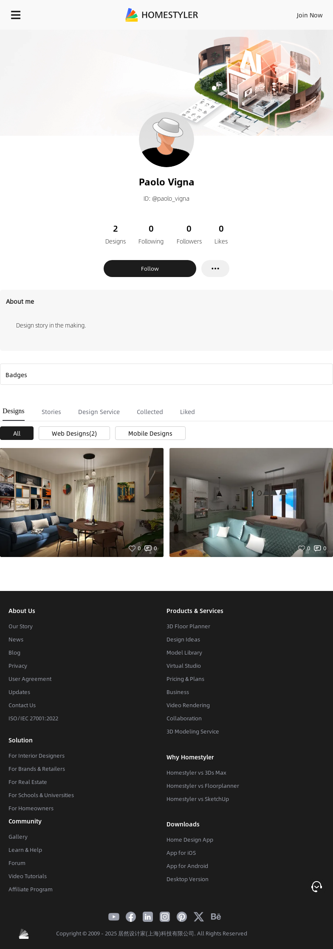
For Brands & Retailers (36, 768)
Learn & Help (25, 849)
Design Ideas (183, 639)
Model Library (184, 652)
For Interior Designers (36, 755)
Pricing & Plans (185, 679)
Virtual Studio (183, 665)
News (15, 639)
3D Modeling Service (192, 731)
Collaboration (184, 718)
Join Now (310, 15)
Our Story (20, 626)
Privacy (17, 665)
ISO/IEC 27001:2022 (33, 718)
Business (177, 692)
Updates (19, 692)
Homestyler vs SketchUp (197, 799)
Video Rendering (188, 705)
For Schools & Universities (41, 795)
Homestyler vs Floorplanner (202, 785)
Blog (14, 652)
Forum (16, 863)
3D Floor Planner (188, 626)
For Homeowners (31, 808)
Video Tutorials (27, 876)
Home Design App (189, 839)
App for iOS (181, 852)
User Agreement (29, 679)
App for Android (187, 866)
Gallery (18, 836)
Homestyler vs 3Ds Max (196, 772)
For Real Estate (27, 782)
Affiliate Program (30, 889)
